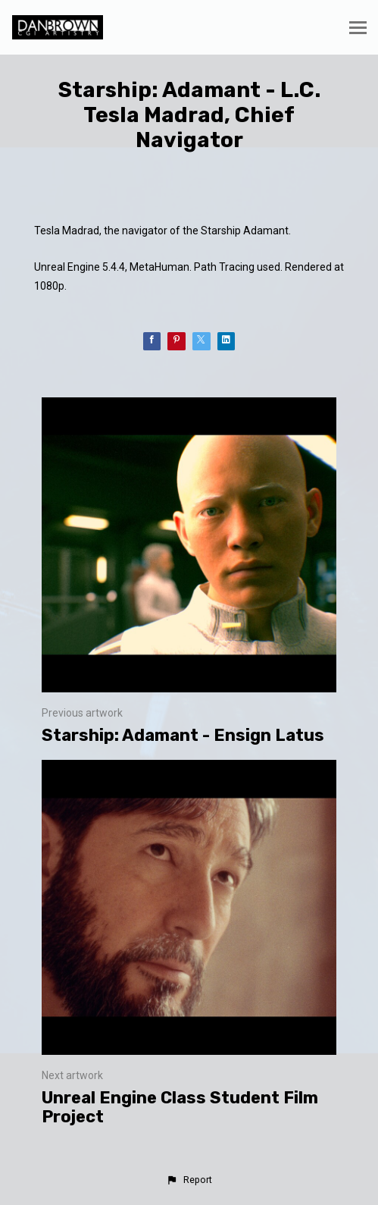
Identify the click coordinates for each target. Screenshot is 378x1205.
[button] (188, 1180)
